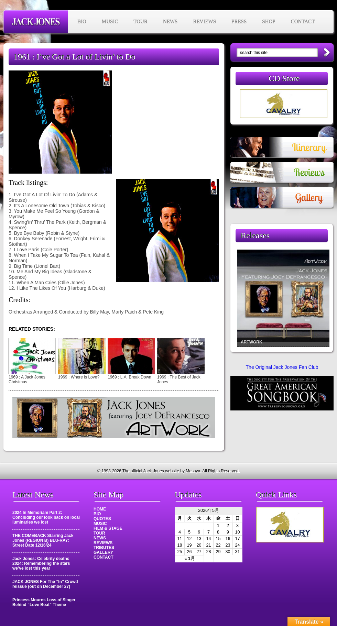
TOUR (140, 21)
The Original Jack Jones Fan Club (282, 367)
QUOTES (102, 518)
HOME (100, 509)
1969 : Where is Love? (78, 377)
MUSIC (110, 21)
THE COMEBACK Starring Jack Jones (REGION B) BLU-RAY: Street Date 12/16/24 (42, 540)
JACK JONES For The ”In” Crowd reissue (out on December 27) (45, 584)
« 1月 (189, 558)
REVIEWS (204, 21)
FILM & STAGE (108, 528)
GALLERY (103, 552)
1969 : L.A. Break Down (129, 377)
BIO (81, 21)
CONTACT (303, 21)
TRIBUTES (104, 547)
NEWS (170, 21)
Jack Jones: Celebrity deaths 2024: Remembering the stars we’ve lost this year (41, 563)
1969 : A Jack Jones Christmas (27, 379)
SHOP (268, 21)
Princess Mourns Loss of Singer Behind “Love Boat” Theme (43, 602)
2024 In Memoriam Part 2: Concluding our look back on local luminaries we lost (46, 517)
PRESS (239, 21)
